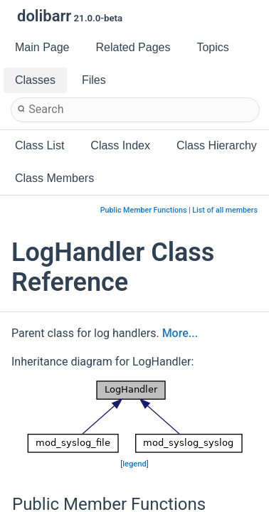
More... (180, 333)
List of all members (225, 210)
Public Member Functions (143, 210)
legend (134, 464)
